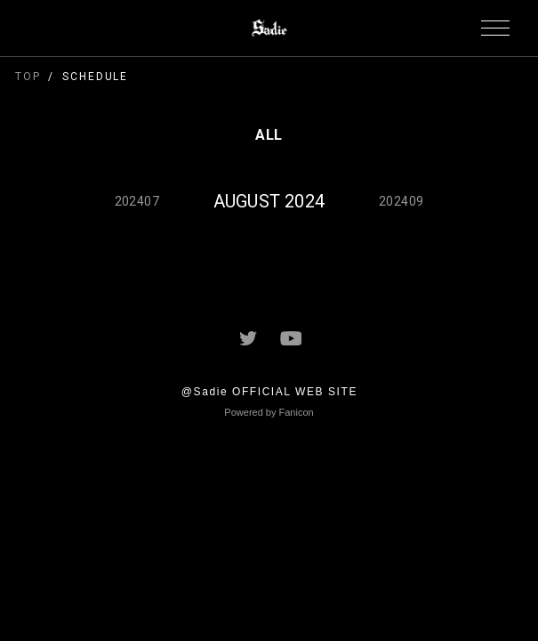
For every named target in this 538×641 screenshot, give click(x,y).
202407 (137, 201)
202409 (401, 201)
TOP (28, 76)
